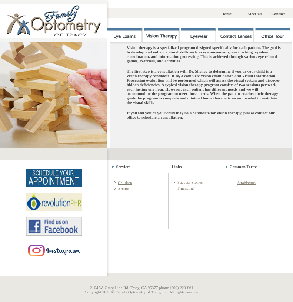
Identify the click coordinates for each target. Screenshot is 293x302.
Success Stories (190, 182)
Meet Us (255, 14)
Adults (123, 189)
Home (227, 14)
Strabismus (246, 182)
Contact (278, 14)
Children (125, 182)
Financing (185, 188)
